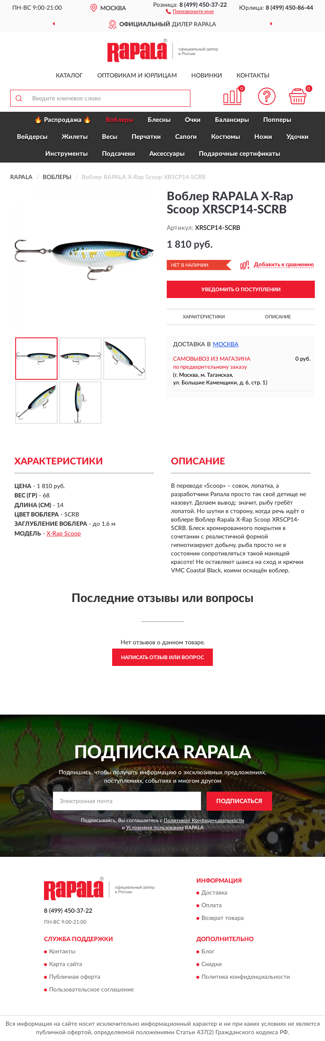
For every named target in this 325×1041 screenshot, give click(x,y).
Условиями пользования (155, 827)
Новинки (206, 76)
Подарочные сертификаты (239, 154)
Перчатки (146, 137)
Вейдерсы (32, 137)
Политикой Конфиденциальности (204, 820)
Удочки (297, 137)
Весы (109, 137)
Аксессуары (167, 154)
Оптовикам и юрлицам (137, 76)
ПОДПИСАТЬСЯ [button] (239, 801)
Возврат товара (222, 919)
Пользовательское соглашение (91, 990)
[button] (190, 11)
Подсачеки (118, 154)
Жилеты (75, 137)
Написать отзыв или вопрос (162, 657)
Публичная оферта (74, 977)
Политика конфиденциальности (245, 977)
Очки (193, 120)
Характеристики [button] (204, 317)
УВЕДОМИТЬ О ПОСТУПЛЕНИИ (241, 289)
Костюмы (225, 137)
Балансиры (232, 120)
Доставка (214, 893)
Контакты (253, 76)
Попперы (277, 120)
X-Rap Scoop (64, 534)
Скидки (211, 964)
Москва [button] (226, 345)
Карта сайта (65, 964)
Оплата (211, 906)
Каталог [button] (69, 76)
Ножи (263, 137)
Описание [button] (278, 317)
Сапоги (186, 137)
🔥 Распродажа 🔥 (62, 120)
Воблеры (119, 120)
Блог (208, 952)
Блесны (159, 120)
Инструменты (66, 154)
